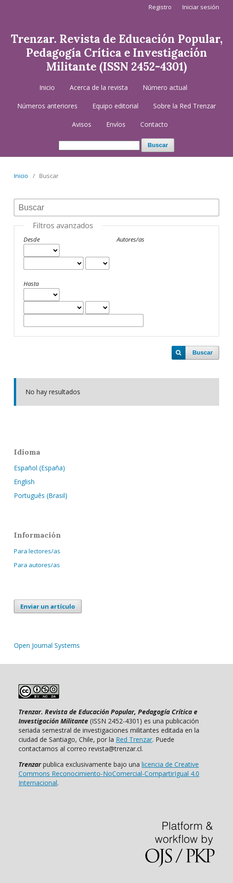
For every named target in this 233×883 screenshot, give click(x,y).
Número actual (165, 87)
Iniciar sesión (200, 7)
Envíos (115, 124)
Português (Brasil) (40, 495)
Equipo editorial (115, 105)
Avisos (81, 124)
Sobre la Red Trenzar (184, 105)
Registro (160, 7)
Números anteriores (47, 105)
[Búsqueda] (99, 145)
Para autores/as (37, 565)
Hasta (31, 283)
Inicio (47, 87)
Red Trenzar (134, 739)
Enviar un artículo (47, 606)
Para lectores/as (37, 551)
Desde (32, 239)
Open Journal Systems (47, 645)
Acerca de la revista (99, 87)
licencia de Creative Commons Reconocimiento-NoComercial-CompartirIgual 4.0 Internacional (108, 773)
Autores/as (130, 239)
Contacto (154, 124)
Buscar (158, 145)
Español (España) (39, 467)
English (24, 481)
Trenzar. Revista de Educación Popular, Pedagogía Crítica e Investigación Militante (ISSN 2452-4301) (117, 53)
